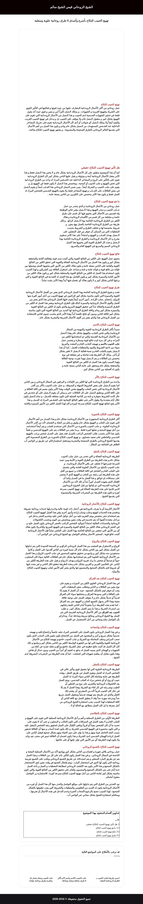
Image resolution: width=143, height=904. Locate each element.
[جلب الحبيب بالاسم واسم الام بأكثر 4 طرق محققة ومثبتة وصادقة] (71, 867)
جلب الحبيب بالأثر (48, 385)
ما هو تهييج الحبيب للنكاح (106, 828)
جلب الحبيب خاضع (68, 639)
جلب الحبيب (103, 187)
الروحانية (96, 176)
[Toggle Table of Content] (117, 820)
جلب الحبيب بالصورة (89, 426)
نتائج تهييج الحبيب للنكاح (106, 832)
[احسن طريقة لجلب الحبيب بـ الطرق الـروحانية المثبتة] (105, 867)
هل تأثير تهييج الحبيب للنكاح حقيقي (101, 824)
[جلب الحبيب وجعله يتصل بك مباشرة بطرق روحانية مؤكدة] (38, 867)
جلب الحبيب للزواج (46, 553)
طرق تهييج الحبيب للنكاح (106, 835)
